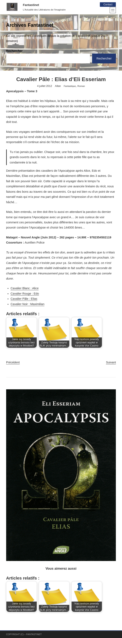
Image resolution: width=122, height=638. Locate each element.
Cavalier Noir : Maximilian (27, 304)
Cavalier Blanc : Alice (25, 288)
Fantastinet (31, 5)
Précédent (13, 362)
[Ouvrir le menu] (113, 10)
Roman (81, 86)
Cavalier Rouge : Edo (25, 293)
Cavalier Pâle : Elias (24, 299)
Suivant (111, 362)
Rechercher (14, 50)
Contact (107, 4)
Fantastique (70, 86)
